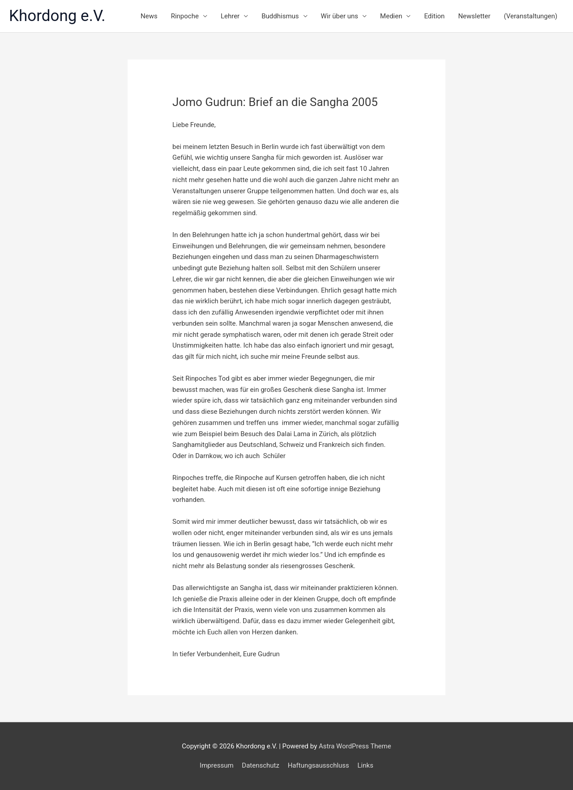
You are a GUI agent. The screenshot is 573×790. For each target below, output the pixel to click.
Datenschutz (260, 765)
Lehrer (230, 16)
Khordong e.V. (57, 16)
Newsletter (474, 16)
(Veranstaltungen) (531, 16)
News (149, 16)
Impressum (216, 765)
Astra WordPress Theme (355, 746)
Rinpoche (185, 16)
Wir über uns (340, 16)
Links (365, 765)
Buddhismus (280, 16)
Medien (391, 16)
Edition (434, 16)
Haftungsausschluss (318, 765)
